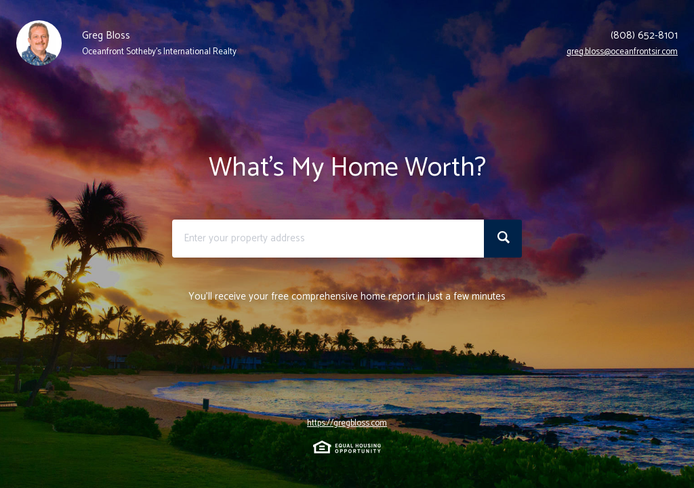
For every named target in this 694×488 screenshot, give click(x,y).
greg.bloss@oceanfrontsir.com (622, 52)
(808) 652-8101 (644, 36)
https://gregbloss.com (347, 423)
